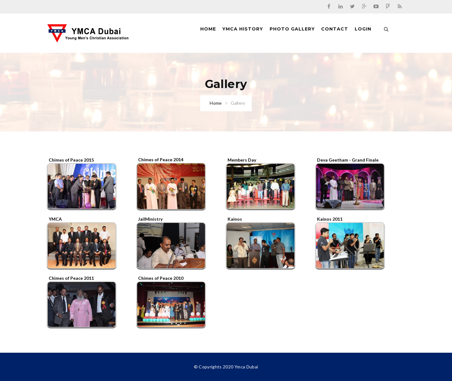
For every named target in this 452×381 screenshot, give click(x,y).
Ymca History (242, 29)
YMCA (55, 219)
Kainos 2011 (329, 219)
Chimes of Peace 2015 (71, 160)
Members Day (242, 160)
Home (208, 29)
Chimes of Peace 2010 (160, 278)
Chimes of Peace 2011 (71, 278)
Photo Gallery (292, 29)
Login (363, 29)
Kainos (235, 219)
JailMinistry (150, 219)
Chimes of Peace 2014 (160, 159)
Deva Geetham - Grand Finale (348, 160)
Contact (334, 29)
